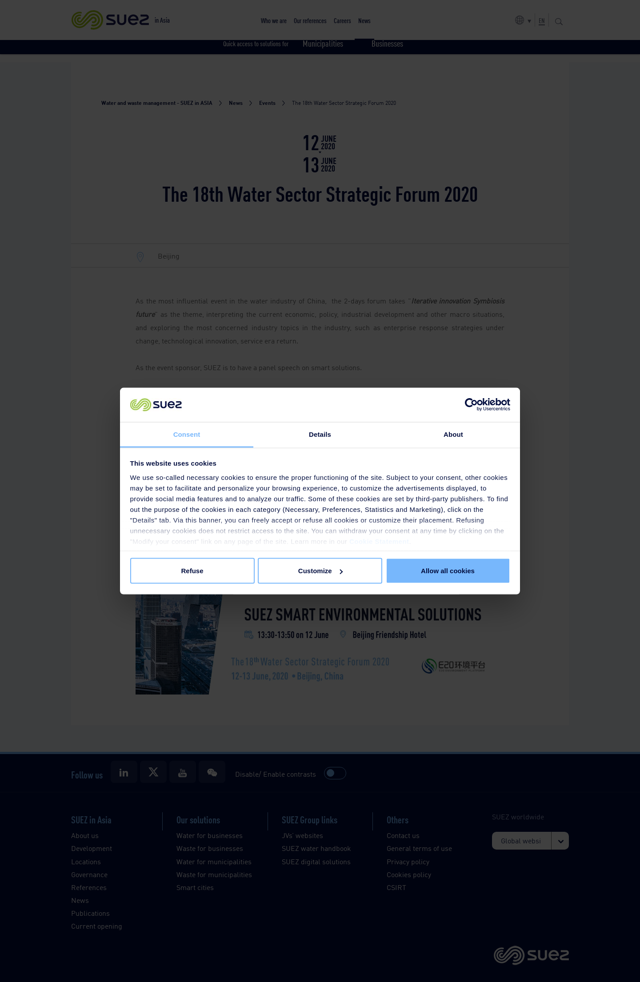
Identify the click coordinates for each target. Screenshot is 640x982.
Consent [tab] (186, 434)
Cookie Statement (379, 541)
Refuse (192, 571)
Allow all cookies (448, 571)
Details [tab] (320, 434)
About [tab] (453, 434)
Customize (320, 571)
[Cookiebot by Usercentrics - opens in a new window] (471, 404)
